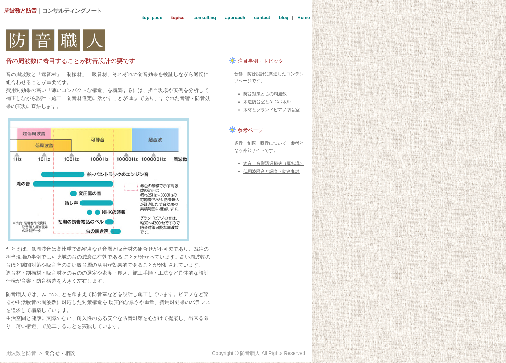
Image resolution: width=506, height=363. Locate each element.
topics (177, 17)
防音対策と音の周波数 (265, 93)
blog (284, 17)
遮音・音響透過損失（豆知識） (273, 163)
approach (235, 17)
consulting (205, 17)
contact (262, 17)
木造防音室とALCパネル (267, 101)
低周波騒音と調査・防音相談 (271, 171)
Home (304, 17)
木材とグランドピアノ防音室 (271, 109)
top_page (152, 17)
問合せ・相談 (60, 353)
